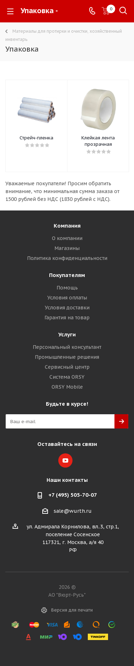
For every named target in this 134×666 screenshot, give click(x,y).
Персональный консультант (67, 347)
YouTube (65, 460)
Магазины (67, 248)
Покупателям (67, 275)
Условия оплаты (67, 297)
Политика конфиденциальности (67, 258)
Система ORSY (67, 377)
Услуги (67, 334)
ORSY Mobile (67, 387)
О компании (67, 238)
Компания (67, 225)
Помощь (67, 287)
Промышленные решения (67, 357)
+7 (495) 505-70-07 (72, 494)
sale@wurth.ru (73, 511)
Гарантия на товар (67, 317)
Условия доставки (67, 307)
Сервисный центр (67, 367)
